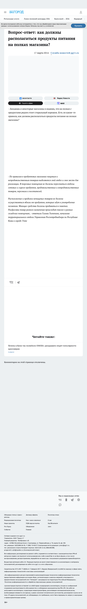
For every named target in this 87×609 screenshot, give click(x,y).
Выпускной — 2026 (61, 19)
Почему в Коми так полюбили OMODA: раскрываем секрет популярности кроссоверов (43, 349)
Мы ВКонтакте (53, 523)
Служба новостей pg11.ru (65, 52)
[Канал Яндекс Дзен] (25, 103)
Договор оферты (32, 515)
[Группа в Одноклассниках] (66, 499)
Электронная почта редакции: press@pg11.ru (53, 545)
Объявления (30, 526)
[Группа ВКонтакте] (25, 98)
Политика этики (53, 515)
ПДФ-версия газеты (33, 523)
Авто (49, 526)
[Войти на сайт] (80, 12)
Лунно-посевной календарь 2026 (37, 19)
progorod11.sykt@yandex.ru (13, 550)
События (7, 529)
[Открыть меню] (5, 12)
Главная (28, 529)
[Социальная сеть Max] (61, 103)
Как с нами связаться (33, 520)
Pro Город (7, 526)
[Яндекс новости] (61, 98)
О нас (50, 520)
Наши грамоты (9, 523)
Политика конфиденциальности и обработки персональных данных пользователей (33, 582)
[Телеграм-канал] (72, 499)
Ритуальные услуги (11, 19)
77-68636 (24, 569)
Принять (78, 26)
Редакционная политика (12, 520)
